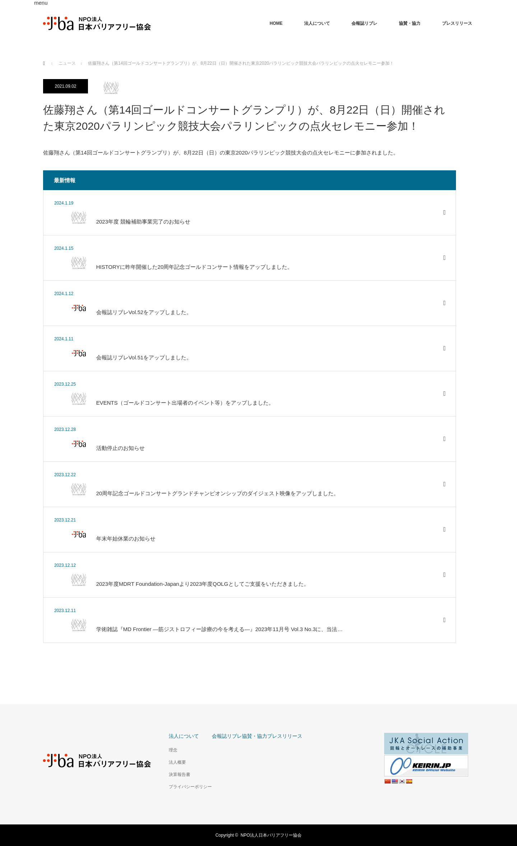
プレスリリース (457, 23)
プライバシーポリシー (190, 786)
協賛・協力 (409, 23)
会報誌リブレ (364, 23)
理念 (173, 750)
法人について (317, 23)
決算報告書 (179, 774)
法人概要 (177, 762)
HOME (276, 23)
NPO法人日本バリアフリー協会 (271, 835)
